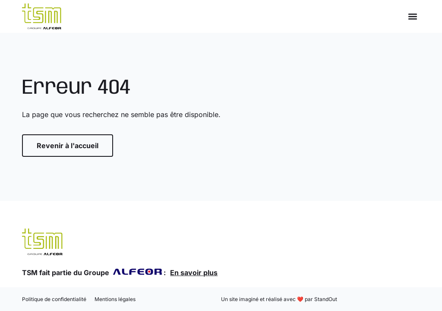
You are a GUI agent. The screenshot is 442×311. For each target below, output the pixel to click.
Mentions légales (115, 299)
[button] (413, 17)
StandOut (325, 299)
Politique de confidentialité (54, 299)
